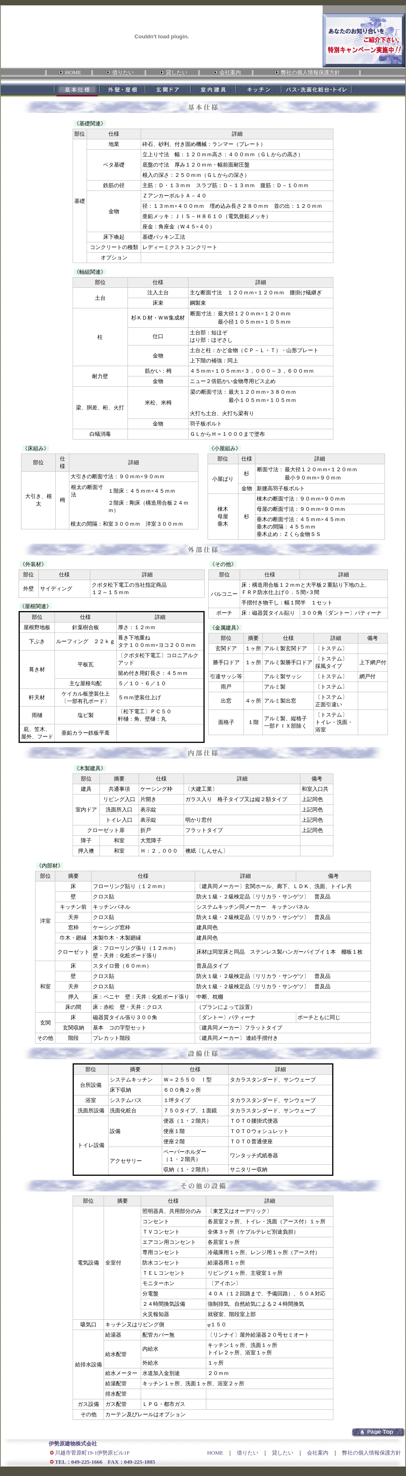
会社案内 (317, 1453)
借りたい (247, 1453)
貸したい (282, 1453)
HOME (215, 1453)
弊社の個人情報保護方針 (371, 1453)
